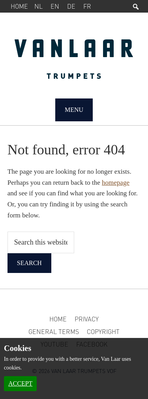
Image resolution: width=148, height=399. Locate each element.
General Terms (53, 331)
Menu (74, 109)
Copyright (103, 331)
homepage (115, 182)
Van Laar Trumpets (74, 63)
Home (19, 6)
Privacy (87, 319)
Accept (20, 383)
